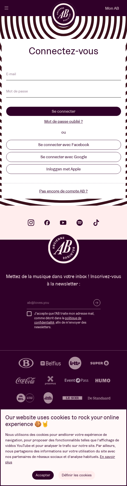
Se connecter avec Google (63, 156)
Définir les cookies (77, 475)
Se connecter (63, 111)
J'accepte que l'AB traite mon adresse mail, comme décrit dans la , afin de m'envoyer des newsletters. (64, 320)
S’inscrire (96, 302)
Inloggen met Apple (63, 169)
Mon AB (112, 8)
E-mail (11, 74)
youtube (63, 222)
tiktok (96, 222)
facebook (47, 222)
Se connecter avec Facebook (63, 144)
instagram (31, 222)
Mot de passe (17, 91)
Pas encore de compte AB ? (63, 191)
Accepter (43, 475)
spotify (79, 222)
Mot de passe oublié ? (63, 121)
